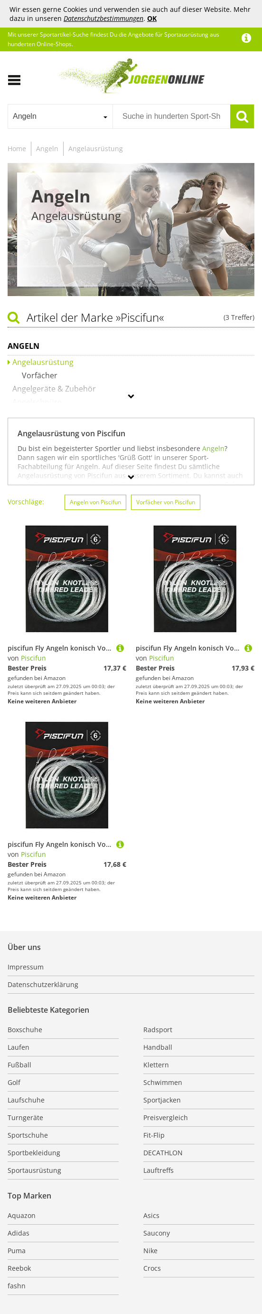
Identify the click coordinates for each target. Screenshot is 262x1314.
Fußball (19, 1064)
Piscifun (33, 657)
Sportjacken (162, 1099)
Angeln (47, 148)
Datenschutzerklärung (43, 984)
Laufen (18, 1047)
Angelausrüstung (95, 148)
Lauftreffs (158, 1170)
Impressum (26, 966)
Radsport (157, 1029)
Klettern (156, 1064)
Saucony (156, 1232)
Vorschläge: (26, 501)
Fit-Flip (154, 1135)
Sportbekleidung (34, 1152)
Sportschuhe (28, 1135)
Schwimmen (162, 1082)
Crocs (152, 1268)
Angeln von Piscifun (95, 502)
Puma (17, 1250)
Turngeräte (25, 1117)
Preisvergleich (165, 1117)
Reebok (19, 1268)
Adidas (18, 1232)
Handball (157, 1047)
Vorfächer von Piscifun (165, 502)
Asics (151, 1215)
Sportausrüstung (34, 1170)
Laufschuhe (26, 1099)
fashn (17, 1285)
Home (17, 148)
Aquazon (22, 1215)
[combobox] (60, 116)
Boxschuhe (25, 1029)
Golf (14, 1082)
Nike (150, 1250)
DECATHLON (163, 1152)
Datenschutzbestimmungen (103, 18)
